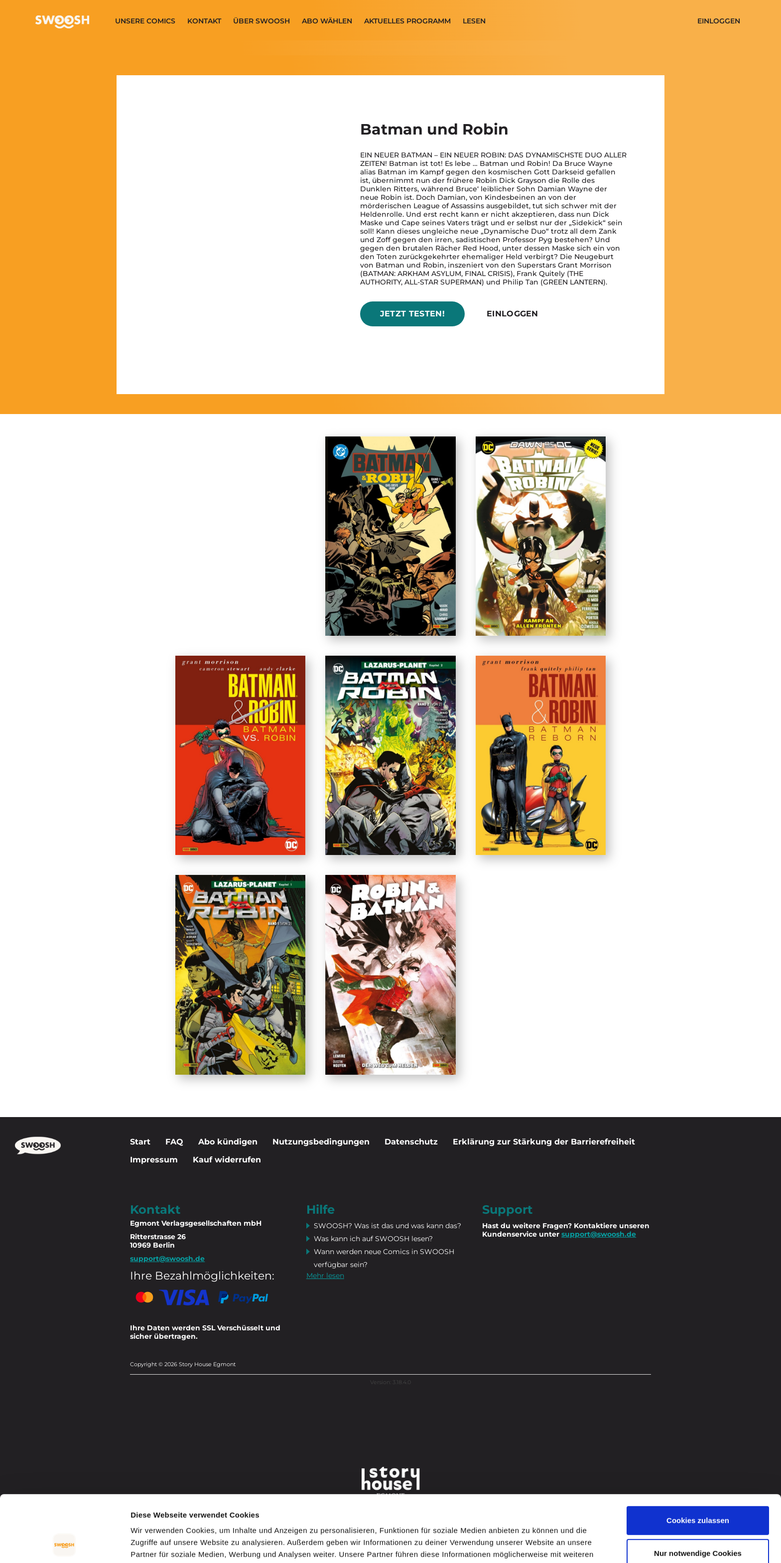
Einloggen (718, 21)
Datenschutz (411, 1141)
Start (140, 1141)
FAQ (174, 1141)
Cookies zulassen (697, 1458)
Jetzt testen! (412, 313)
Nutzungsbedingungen (321, 1141)
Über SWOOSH (261, 21)
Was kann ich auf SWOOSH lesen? (373, 1238)
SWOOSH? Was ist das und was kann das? (387, 1225)
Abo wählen (327, 21)
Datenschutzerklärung (253, 1516)
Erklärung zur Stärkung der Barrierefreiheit (544, 1141)
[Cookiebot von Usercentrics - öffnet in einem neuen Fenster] (64, 1543)
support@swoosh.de (598, 1234)
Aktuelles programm (407, 21)
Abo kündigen (228, 1141)
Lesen (474, 21)
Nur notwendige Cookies (698, 1490)
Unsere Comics (145, 21)
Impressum (154, 1159)
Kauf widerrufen (227, 1159)
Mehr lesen (325, 1275)
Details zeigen (155, 1543)
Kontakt (204, 21)
